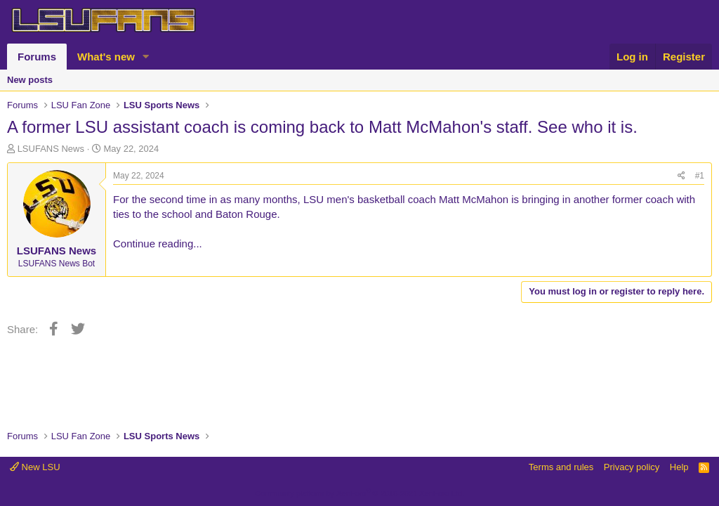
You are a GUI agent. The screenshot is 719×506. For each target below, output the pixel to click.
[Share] (681, 176)
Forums (37, 57)
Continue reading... (157, 243)
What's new (106, 57)
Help (679, 467)
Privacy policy (631, 467)
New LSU (35, 467)
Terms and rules (561, 467)
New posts (30, 79)
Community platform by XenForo (359, 493)
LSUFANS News (51, 148)
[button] (146, 57)
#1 (699, 176)
